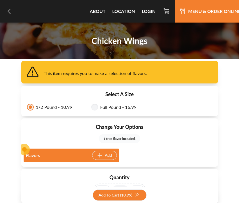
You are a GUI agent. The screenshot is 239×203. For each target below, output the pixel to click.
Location (123, 11)
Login (149, 11)
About (97, 11)
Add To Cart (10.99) (119, 195)
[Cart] (167, 11)
